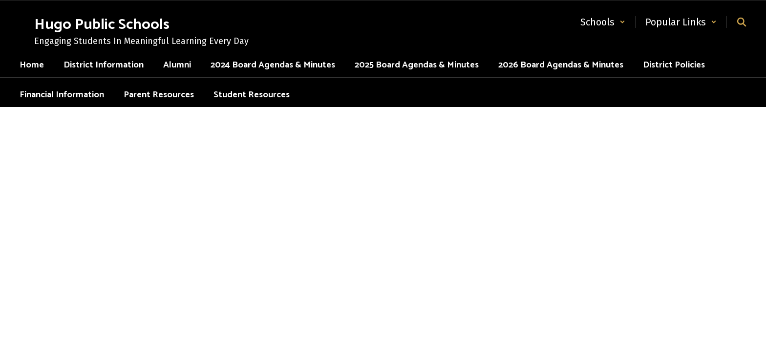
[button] (602, 22)
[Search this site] (741, 22)
